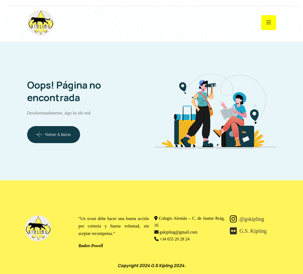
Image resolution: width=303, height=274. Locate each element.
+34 (175, 239)
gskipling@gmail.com (178, 232)
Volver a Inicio (53, 134)
